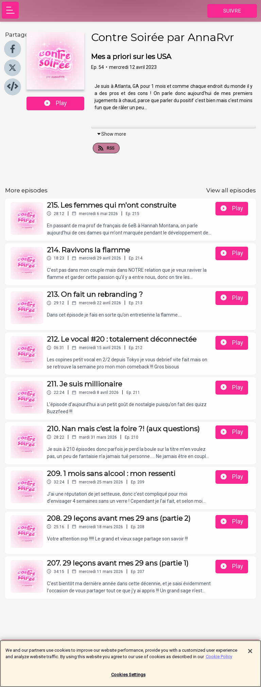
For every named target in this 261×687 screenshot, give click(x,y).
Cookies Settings (128, 677)
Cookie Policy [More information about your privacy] (219, 659)
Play (55, 103)
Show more (111, 134)
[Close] (250, 654)
